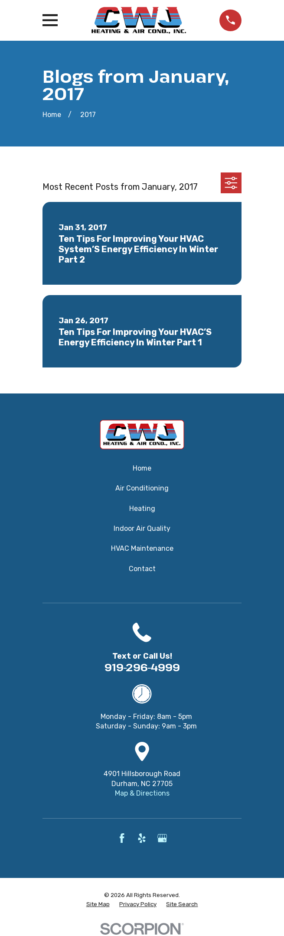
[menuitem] (98, 904)
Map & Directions (142, 793)
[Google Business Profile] (162, 838)
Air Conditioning (142, 488)
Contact (142, 569)
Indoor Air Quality (142, 528)
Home (142, 468)
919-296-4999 (142, 667)
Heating (142, 508)
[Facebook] (122, 838)
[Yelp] (142, 838)
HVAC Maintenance (142, 548)
